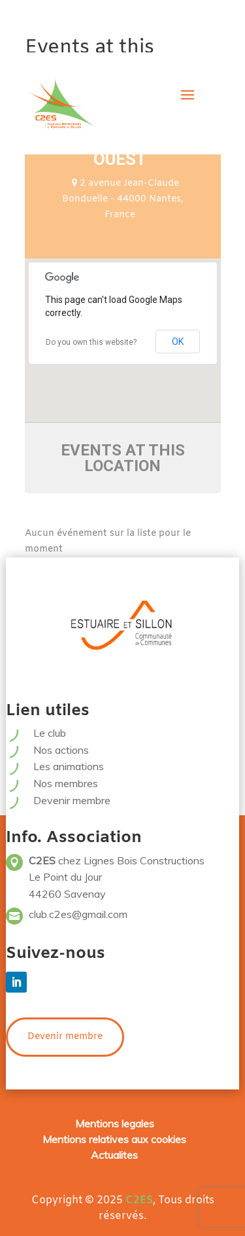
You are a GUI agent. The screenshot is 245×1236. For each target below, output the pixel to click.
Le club (49, 732)
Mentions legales (114, 1123)
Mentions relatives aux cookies (114, 1139)
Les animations (68, 766)
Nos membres (65, 783)
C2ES (139, 1200)
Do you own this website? (91, 342)
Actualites (114, 1154)
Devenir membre (71, 800)
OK (178, 341)
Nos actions (61, 749)
